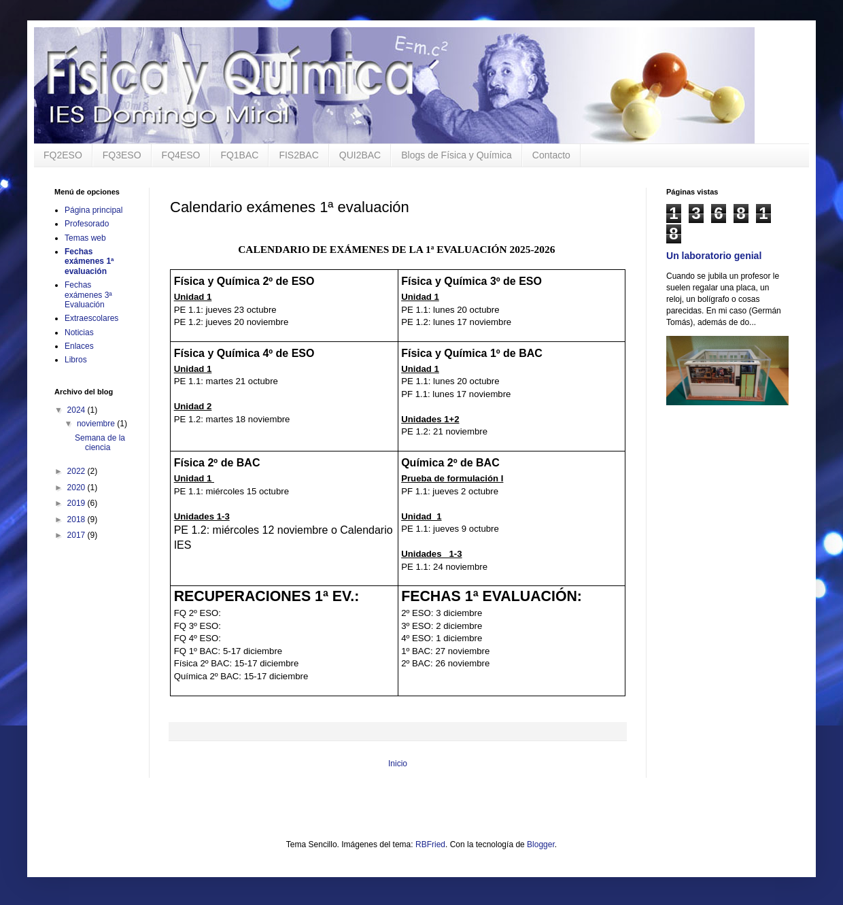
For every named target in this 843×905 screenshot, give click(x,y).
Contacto (551, 155)
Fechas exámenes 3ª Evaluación (88, 294)
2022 (77, 471)
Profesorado (87, 223)
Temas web (85, 238)
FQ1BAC (239, 155)
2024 (77, 410)
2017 (77, 535)
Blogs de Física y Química (456, 155)
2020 (77, 487)
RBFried (430, 844)
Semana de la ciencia (100, 442)
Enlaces (79, 346)
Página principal (93, 210)
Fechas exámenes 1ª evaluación (89, 261)
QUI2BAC (360, 155)
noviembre (97, 423)
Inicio (397, 763)
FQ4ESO (181, 155)
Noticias (79, 332)
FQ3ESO (122, 155)
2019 (77, 503)
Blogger (541, 844)
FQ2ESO (63, 155)
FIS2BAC (298, 155)
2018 (77, 519)
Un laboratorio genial (713, 255)
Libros (76, 359)
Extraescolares (91, 318)
